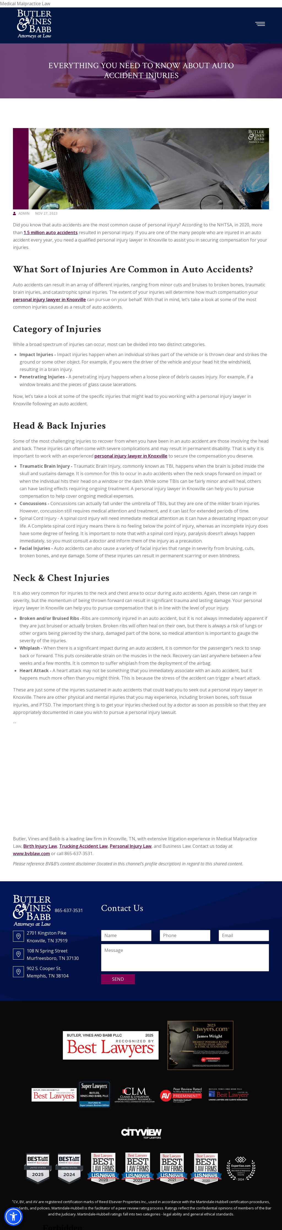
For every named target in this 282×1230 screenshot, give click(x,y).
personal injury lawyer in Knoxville (49, 300)
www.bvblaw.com (31, 854)
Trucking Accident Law (83, 846)
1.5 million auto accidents (51, 232)
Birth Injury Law (40, 846)
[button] (13, 1217)
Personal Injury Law (130, 846)
